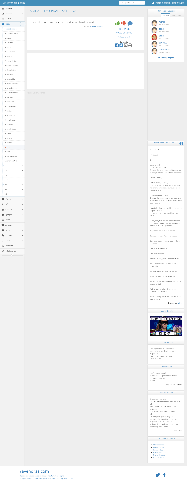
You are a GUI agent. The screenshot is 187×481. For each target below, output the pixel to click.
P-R (14, 184)
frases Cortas (10, 61)
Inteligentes (10, 106)
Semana (166, 15)
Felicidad (9, 97)
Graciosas (9, 102)
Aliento (8, 38)
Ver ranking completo (166, 57)
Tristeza (8, 142)
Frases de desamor (160, 452)
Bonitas (8, 56)
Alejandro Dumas (96, 26)
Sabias (8, 133)
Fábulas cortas (158, 457)
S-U (14, 189)
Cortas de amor (11, 65)
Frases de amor (159, 455)
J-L (14, 175)
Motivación (10, 115)
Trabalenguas (11, 156)
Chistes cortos (158, 445)
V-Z (14, 194)
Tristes (8, 138)
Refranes (9, 152)
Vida (7, 147)
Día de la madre (11, 83)
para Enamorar (11, 93)
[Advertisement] (85, 71)
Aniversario (10, 52)
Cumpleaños (10, 70)
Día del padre (11, 88)
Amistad (9, 43)
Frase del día (166, 366)
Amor (8, 47)
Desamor (9, 74)
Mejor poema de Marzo (164, 142)
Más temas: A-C (14, 161)
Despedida (10, 79)
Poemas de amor (159, 450)
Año (179, 15)
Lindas (8, 111)
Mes (173, 15)
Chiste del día (167, 342)
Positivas (9, 124)
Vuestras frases (11, 33)
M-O (14, 180)
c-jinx (180, 303)
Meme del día (167, 311)
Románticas (10, 129)
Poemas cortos (159, 447)
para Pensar (10, 120)
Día (158, 15)
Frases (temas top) (12, 29)
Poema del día (166, 392)
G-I (14, 170)
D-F (14, 165)
